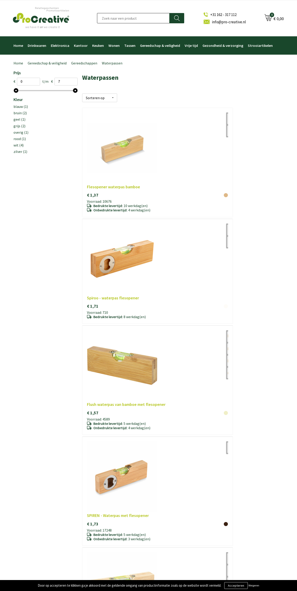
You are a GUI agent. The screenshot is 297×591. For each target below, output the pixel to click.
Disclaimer (94, 525)
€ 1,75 (159, 234)
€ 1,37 (92, 151)
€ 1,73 (92, 239)
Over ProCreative (99, 495)
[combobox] (133, 18)
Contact (93, 533)
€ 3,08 (227, 234)
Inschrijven (234, 515)
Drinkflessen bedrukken (171, 518)
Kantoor (81, 45)
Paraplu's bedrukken (168, 533)
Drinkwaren (37, 45)
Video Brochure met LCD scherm (177, 495)
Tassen (129, 45)
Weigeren (253, 585)
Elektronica (60, 45)
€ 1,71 (159, 151)
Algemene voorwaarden (104, 502)
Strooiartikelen (260, 45)
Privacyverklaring (99, 518)
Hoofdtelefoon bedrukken (173, 525)
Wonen (114, 45)
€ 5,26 (227, 321)
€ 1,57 (227, 157)
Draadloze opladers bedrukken (176, 502)
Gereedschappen (84, 63)
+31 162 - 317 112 (223, 14)
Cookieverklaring (99, 510)
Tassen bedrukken (167, 540)
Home (18, 45)
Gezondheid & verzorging (222, 45)
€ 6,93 (92, 397)
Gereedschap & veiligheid (160, 45)
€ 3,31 (92, 321)
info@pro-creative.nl (229, 21)
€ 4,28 (159, 315)
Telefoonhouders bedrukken (174, 510)
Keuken (98, 45)
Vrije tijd (191, 45)
